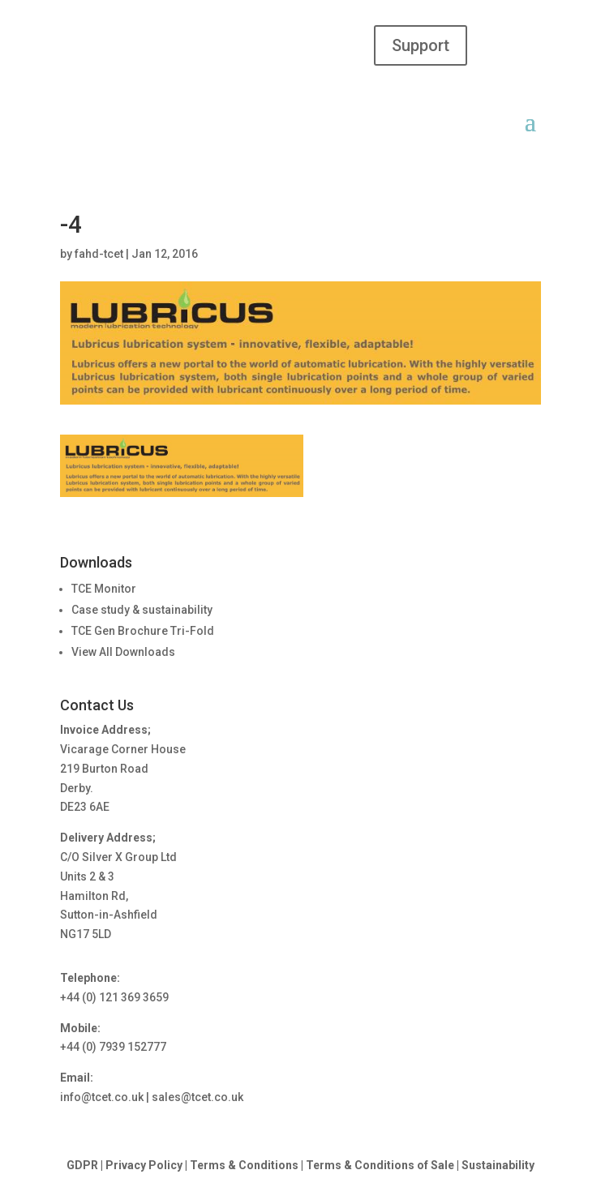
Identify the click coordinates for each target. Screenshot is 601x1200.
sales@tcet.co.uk (197, 1097)
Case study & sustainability (141, 609)
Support (420, 45)
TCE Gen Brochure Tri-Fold (142, 630)
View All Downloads (123, 651)
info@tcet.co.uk (102, 1097)
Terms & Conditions (244, 1165)
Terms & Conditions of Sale (381, 1165)
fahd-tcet (99, 253)
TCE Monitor (103, 588)
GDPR (82, 1165)
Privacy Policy (143, 1165)
